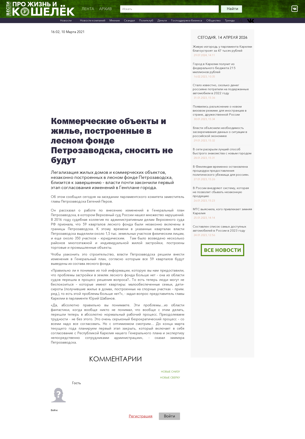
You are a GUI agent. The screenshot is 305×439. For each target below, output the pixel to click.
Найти (232, 8)
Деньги (162, 20)
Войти (169, 416)
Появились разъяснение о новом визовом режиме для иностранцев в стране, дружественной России (220, 110)
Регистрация (140, 416)
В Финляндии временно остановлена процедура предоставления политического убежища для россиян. (221, 170)
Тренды (230, 20)
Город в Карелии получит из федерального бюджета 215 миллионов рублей (214, 68)
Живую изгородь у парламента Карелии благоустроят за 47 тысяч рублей (222, 48)
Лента (88, 9)
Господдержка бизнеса (186, 20)
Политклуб (146, 20)
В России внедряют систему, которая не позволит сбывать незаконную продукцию (221, 192)
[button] (54, 416)
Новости (66, 20)
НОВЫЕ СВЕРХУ (170, 377)
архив (105, 9)
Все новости (222, 250)
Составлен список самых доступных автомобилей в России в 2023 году (219, 228)
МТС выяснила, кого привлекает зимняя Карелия (222, 211)
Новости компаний (92, 20)
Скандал (129, 20)
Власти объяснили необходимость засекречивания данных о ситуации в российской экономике (220, 132)
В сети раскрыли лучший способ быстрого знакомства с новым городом (222, 151)
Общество (213, 20)
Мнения (115, 20)
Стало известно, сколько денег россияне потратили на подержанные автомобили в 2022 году (221, 89)
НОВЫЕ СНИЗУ (170, 371)
